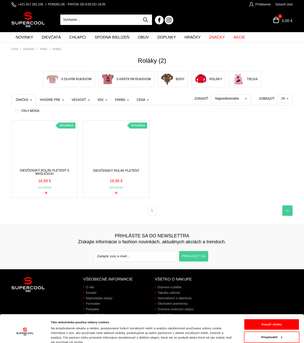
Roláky (57, 49)
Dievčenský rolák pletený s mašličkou (44, 172)
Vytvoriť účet (284, 4)
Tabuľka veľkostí (169, 292)
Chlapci (77, 37)
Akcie (239, 37)
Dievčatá (51, 37)
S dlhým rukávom (68, 79)
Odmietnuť (271, 332)
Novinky (24, 37)
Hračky (193, 37)
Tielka (245, 79)
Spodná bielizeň (112, 37)
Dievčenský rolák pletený (116, 170)
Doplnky (166, 37)
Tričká (43, 49)
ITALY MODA (30, 110)
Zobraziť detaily (62, 335)
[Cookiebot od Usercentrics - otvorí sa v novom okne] (25, 335)
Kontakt (91, 292)
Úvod (14, 49)
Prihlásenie (260, 4)
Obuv (143, 37)
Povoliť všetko (272, 307)
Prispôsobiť (271, 319)
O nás (90, 287)
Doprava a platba (169, 287)
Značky (217, 37)
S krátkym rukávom (126, 79)
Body (172, 79)
